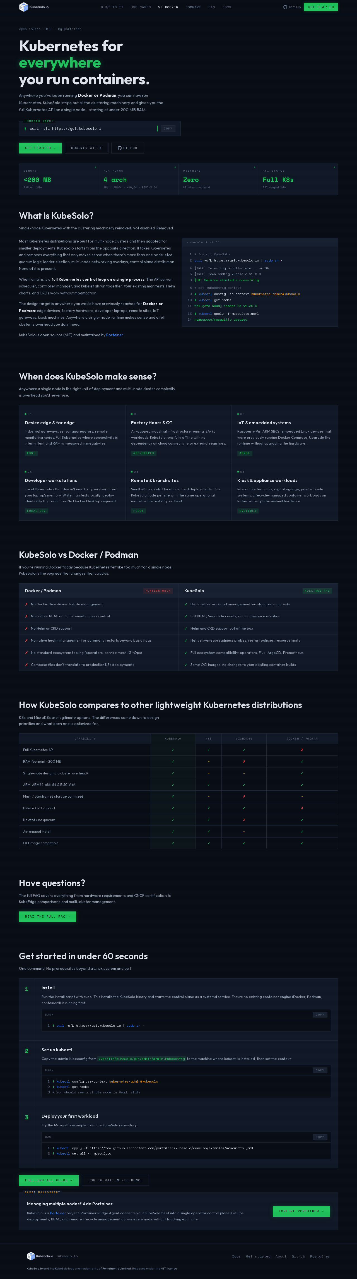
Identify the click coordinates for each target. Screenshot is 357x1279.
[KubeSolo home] (34, 7)
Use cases (141, 7)
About (281, 1256)
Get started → (40, 148)
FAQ (211, 7)
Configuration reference (115, 1181)
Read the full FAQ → (47, 917)
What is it (112, 7)
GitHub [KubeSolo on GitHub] (292, 6)
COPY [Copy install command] (168, 128)
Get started (321, 6)
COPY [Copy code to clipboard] (320, 1016)
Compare (193, 7)
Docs (226, 7)
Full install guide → (49, 1181)
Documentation (86, 148)
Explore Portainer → (301, 1212)
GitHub (128, 148)
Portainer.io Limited (116, 1268)
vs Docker (168, 7)
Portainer (114, 336)
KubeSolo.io (35, 1268)
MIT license (169, 1268)
